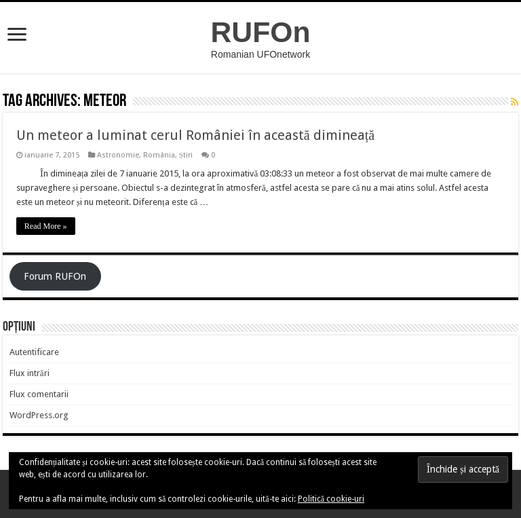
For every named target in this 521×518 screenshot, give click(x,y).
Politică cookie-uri (331, 499)
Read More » (45, 226)
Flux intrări (29, 373)
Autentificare (34, 352)
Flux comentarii (39, 394)
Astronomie (118, 155)
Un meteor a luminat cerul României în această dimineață (195, 135)
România (159, 155)
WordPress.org (39, 415)
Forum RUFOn (55, 276)
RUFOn (261, 32)
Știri (186, 155)
